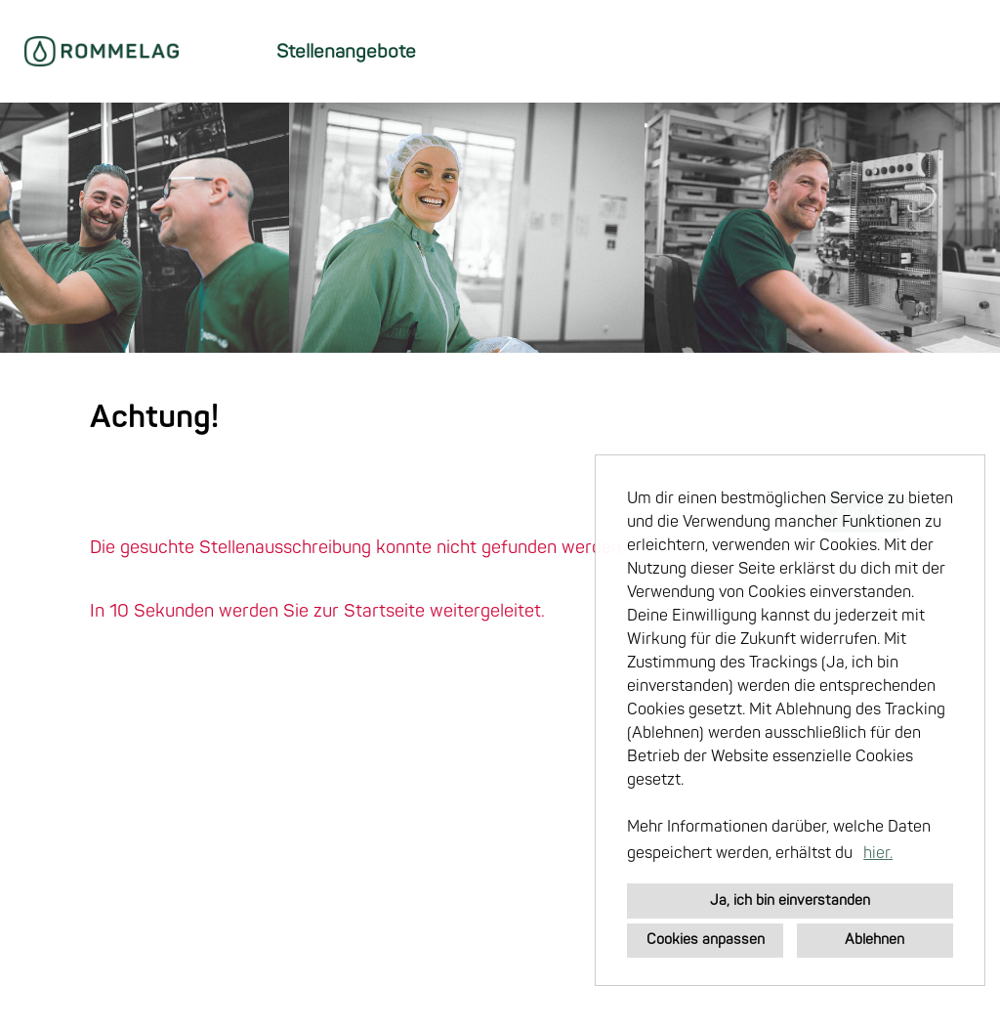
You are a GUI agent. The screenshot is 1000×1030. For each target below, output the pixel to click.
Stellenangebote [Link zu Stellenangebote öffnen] (346, 52)
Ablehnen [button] (874, 939)
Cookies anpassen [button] (705, 939)
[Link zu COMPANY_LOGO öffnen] (101, 51)
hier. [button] (878, 853)
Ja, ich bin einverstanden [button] (790, 900)
